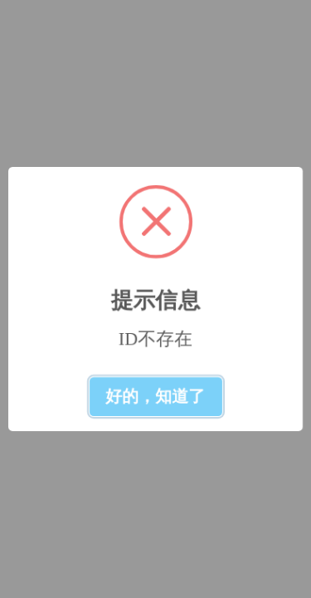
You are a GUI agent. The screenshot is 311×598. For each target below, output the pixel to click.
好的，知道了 (156, 396)
